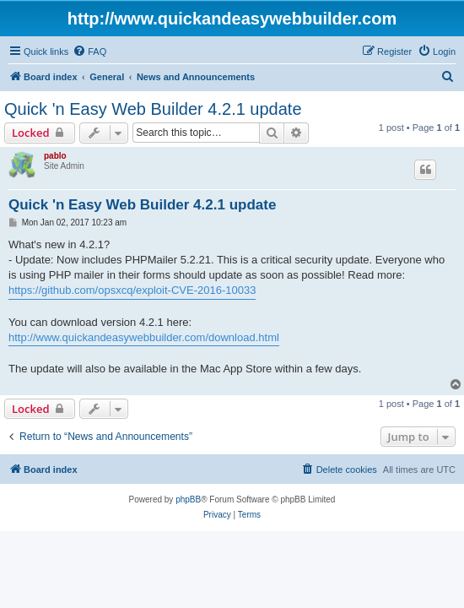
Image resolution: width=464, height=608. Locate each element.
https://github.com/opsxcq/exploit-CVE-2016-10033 (132, 290)
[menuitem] (89, 51)
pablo (55, 155)
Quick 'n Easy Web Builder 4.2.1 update (153, 109)
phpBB (188, 499)
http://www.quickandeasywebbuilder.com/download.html (143, 337)
